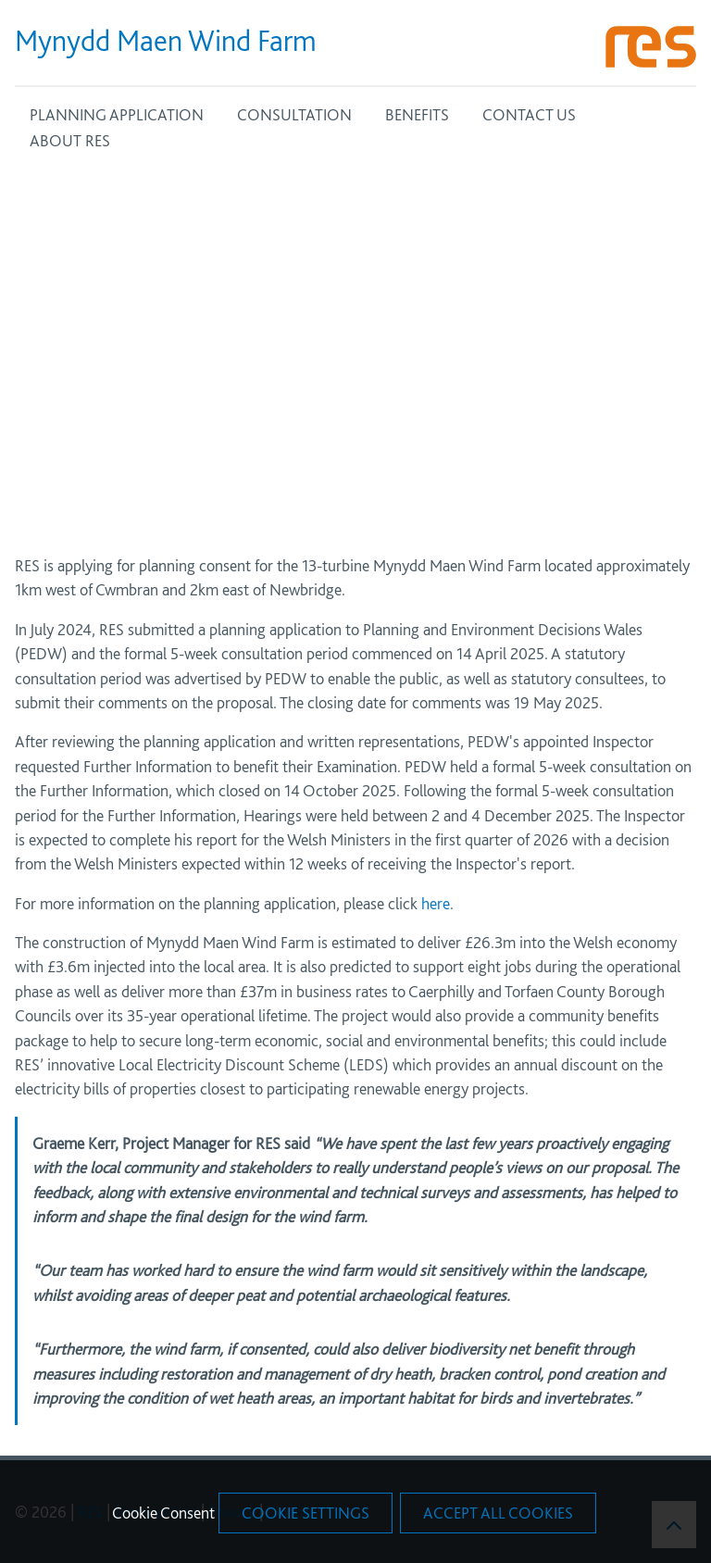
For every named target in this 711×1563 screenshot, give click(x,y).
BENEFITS (417, 114)
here (435, 903)
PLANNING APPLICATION (117, 114)
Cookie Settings (305, 1512)
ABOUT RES (70, 140)
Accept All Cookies (498, 1512)
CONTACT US (529, 114)
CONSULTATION (294, 114)
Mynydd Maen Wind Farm (166, 40)
